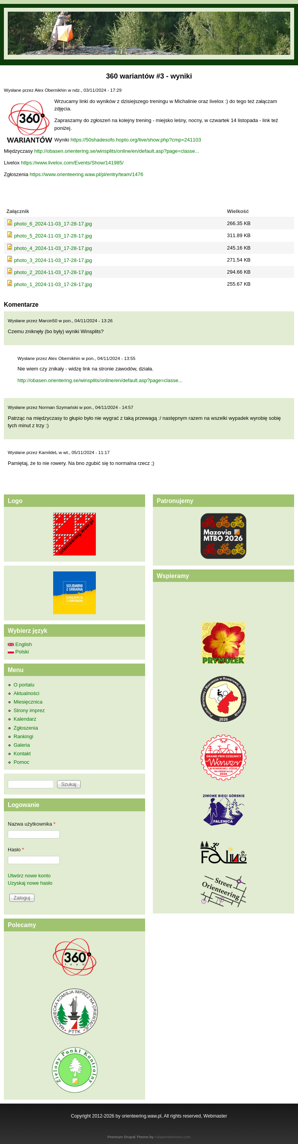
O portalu (24, 685)
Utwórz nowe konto (29, 876)
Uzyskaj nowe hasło (30, 883)
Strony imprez (29, 710)
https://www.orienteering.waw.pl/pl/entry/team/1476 (86, 174)
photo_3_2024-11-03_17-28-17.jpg (53, 260)
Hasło (16, 849)
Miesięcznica (28, 702)
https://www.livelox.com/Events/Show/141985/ (72, 163)
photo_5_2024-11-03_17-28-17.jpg (53, 236)
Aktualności (26, 693)
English (20, 644)
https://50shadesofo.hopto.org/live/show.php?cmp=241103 (136, 140)
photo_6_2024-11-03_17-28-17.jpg (53, 224)
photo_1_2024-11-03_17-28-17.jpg (53, 284)
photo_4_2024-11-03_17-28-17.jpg (53, 248)
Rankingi (23, 736)
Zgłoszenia (26, 728)
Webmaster (215, 1116)
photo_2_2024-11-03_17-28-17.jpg (53, 272)
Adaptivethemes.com (172, 1137)
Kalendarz (25, 719)
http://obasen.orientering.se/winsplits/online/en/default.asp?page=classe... (116, 151)
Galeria (22, 745)
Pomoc (21, 762)
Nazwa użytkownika (31, 824)
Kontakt (22, 753)
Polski (18, 652)
